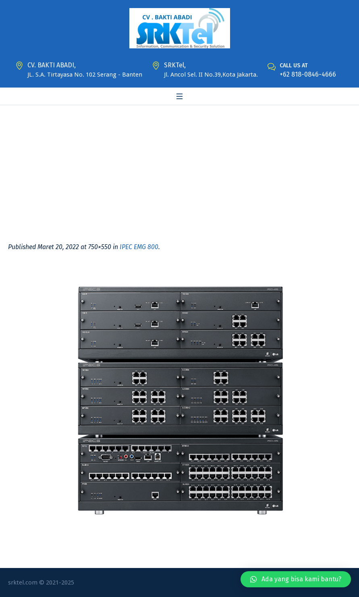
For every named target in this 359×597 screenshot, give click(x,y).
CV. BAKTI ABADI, (51, 65)
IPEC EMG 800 (139, 247)
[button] (296, 579)
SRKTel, (175, 65)
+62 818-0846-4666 (308, 74)
